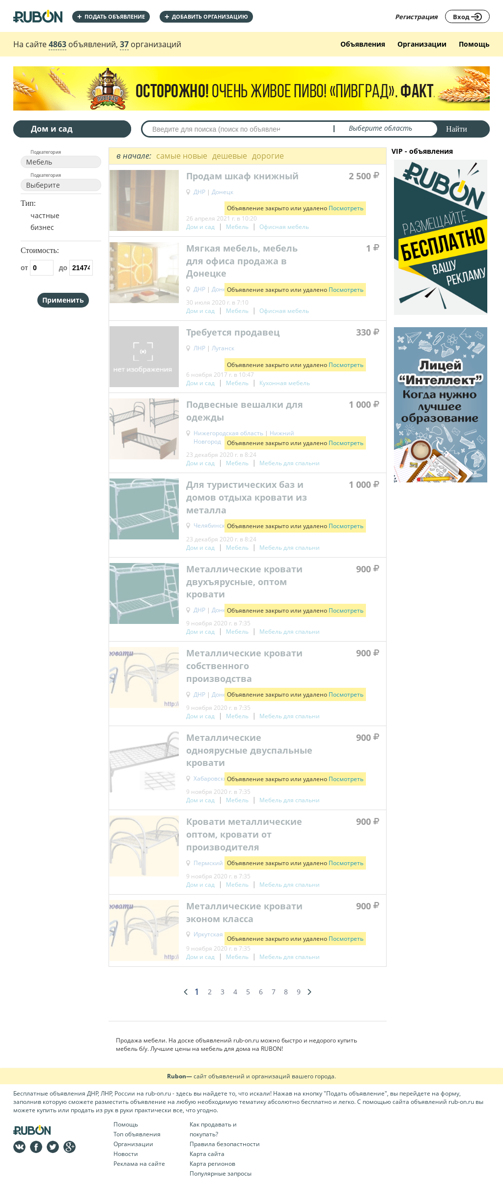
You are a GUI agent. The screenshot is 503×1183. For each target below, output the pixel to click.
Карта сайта (207, 1154)
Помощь (474, 44)
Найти (456, 129)
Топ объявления (137, 1134)
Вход (467, 16)
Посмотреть (346, 208)
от (37, 268)
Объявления (362, 44)
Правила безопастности (225, 1144)
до (76, 268)
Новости (125, 1154)
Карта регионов (212, 1163)
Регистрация (416, 16)
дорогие (268, 155)
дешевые (229, 155)
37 (124, 44)
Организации (422, 44)
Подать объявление (111, 16)
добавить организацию (206, 16)
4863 (57, 44)
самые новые (181, 155)
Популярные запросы (221, 1173)
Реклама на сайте (139, 1163)
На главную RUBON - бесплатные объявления (37, 16)
